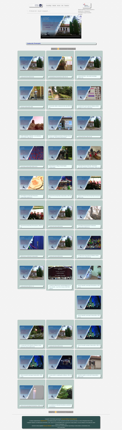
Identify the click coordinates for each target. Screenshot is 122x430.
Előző (53, 49)
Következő (72, 49)
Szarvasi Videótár (47, 425)
